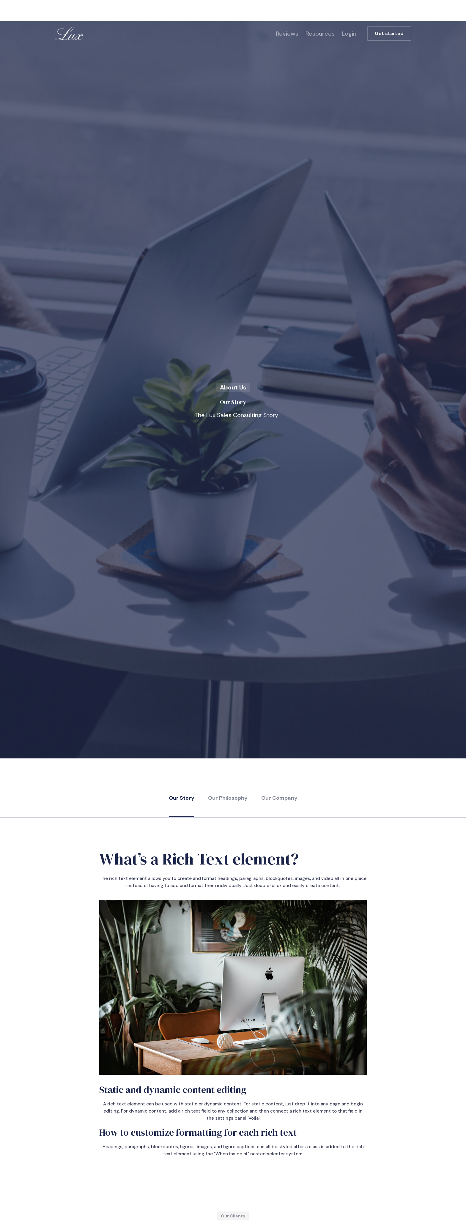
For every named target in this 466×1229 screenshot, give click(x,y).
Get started (389, 33)
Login (349, 33)
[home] (69, 33)
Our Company (279, 798)
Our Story (181, 798)
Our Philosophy (228, 798)
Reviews (287, 33)
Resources (320, 33)
